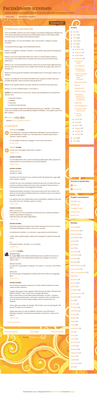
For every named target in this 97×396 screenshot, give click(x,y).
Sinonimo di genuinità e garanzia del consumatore (80, 97)
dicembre (78, 49)
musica (73, 314)
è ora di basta (75, 269)
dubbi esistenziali (76, 265)
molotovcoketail (56, 391)
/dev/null (73, 227)
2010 (75, 38)
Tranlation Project (77, 208)
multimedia (74, 311)
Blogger (72, 391)
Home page (10, 17)
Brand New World (81, 82)
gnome (14, 120)
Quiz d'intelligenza (81, 106)
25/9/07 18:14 (14, 278)
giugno (77, 125)
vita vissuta (74, 363)
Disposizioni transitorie (27, 17)
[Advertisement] (29, 380)
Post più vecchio (57, 332)
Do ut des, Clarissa (78, 114)
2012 (75, 32)
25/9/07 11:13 (14, 153)
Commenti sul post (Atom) (37, 337)
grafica (73, 286)
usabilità (73, 360)
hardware (74, 290)
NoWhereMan (14, 130)
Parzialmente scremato (27, 8)
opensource (75, 328)
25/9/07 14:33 (14, 204)
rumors (73, 339)
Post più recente (11, 332)
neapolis (73, 318)
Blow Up (77, 85)
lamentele (74, 297)
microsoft (74, 307)
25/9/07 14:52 (14, 219)
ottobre (77, 55)
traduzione (27, 120)
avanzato (74, 251)
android (73, 244)
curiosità (73, 258)
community (74, 255)
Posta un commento (13, 322)
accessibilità (75, 237)
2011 (75, 35)
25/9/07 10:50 (14, 143)
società (73, 346)
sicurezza (74, 342)
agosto (77, 119)
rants (72, 332)
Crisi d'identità (79, 66)
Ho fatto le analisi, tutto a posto (81, 110)
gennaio (78, 134)
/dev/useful (74, 234)
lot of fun (74, 304)
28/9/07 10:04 (14, 318)
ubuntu (73, 356)
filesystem (74, 279)
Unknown (13, 147)
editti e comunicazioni (78, 272)
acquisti (73, 241)
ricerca (73, 335)
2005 (75, 141)
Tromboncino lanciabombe (80, 70)
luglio (77, 122)
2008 (75, 44)
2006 (75, 138)
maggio (77, 128)
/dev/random (75, 230)
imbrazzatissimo (76, 293)
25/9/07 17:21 (14, 247)
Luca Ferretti (13, 251)
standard (20, 120)
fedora (73, 276)
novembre (78, 52)
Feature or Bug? (80, 91)
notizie (73, 321)
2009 (75, 41)
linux (72, 300)
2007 (75, 47)
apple (72, 248)
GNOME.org (75, 205)
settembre (78, 58)
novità (73, 325)
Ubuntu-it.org (75, 212)
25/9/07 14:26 (14, 164)
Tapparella (78, 103)
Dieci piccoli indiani (79, 62)
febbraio (78, 131)
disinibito (74, 262)
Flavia (75, 185)
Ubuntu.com (75, 215)
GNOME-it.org (76, 201)
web (72, 367)
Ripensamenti (79, 88)
